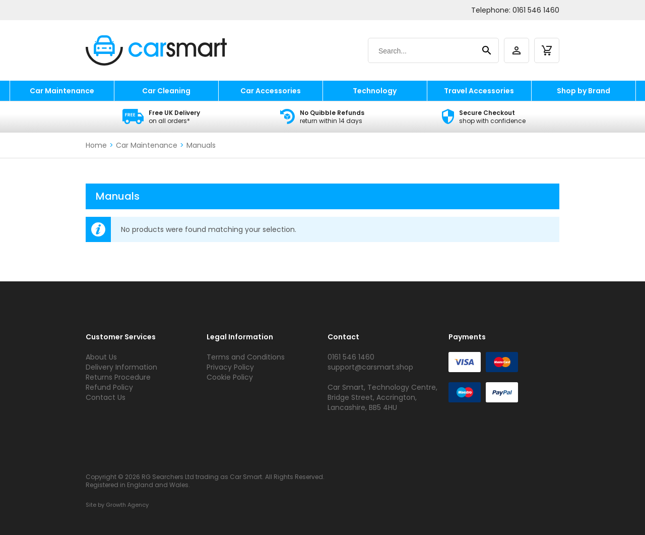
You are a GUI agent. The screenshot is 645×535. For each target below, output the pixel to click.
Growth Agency (127, 505)
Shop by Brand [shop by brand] (583, 91)
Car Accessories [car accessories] (270, 91)
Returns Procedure (118, 377)
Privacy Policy (230, 367)
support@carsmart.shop (370, 367)
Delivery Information (121, 367)
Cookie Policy (230, 377)
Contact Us (105, 397)
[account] (516, 50)
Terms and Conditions (246, 357)
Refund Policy (109, 387)
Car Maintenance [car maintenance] (62, 91)
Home (96, 145)
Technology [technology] (375, 91)
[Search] (423, 51)
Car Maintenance (146, 145)
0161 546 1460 (535, 10)
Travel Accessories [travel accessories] (479, 91)
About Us (101, 357)
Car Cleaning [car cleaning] (166, 91)
